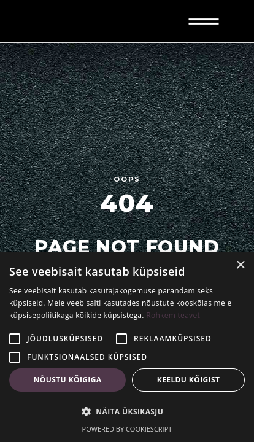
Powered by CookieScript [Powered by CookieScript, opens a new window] (127, 428)
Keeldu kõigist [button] (188, 379)
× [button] (240, 265)
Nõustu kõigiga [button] (68, 379)
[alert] (127, 347)
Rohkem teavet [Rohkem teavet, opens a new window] (173, 315)
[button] (127, 412)
